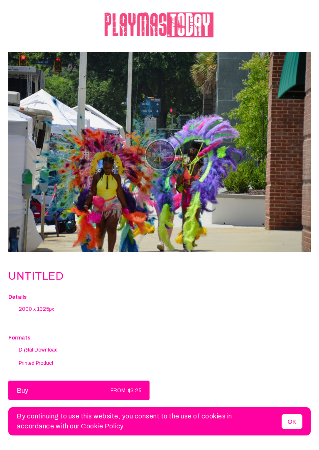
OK (292, 421)
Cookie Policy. (103, 426)
